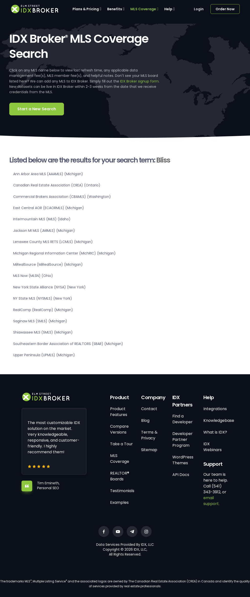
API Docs (180, 474)
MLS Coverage (143, 9)
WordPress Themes (182, 460)
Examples (119, 502)
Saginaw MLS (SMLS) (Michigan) (40, 321)
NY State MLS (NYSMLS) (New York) (42, 298)
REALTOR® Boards (119, 476)
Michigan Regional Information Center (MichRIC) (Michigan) (64, 253)
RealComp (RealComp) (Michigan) (43, 309)
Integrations (215, 409)
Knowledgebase (218, 420)
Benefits (114, 9)
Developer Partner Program (182, 439)
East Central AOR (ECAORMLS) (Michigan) (48, 207)
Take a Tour (121, 444)
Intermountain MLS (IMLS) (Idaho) (42, 219)
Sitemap (149, 450)
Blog (145, 420)
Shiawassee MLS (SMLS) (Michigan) (43, 332)
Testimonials (122, 491)
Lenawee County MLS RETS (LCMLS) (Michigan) (53, 241)
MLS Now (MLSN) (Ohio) (33, 275)
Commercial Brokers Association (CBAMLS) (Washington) (62, 196)
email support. (211, 500)
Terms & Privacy (149, 435)
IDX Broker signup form (139, 81)
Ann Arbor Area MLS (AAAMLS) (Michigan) (48, 174)
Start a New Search (36, 109)
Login (199, 9)
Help (168, 9)
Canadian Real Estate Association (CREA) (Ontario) (56, 185)
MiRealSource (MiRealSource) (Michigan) (48, 264)
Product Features (118, 411)
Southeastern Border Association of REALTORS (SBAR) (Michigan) (68, 343)
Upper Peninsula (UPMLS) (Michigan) (44, 355)
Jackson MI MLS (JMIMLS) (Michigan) (44, 230)
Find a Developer (182, 419)
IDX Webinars (212, 447)
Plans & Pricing (86, 9)
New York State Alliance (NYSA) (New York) (49, 287)
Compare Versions (119, 429)
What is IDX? (215, 432)
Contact (149, 409)
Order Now (225, 9)
